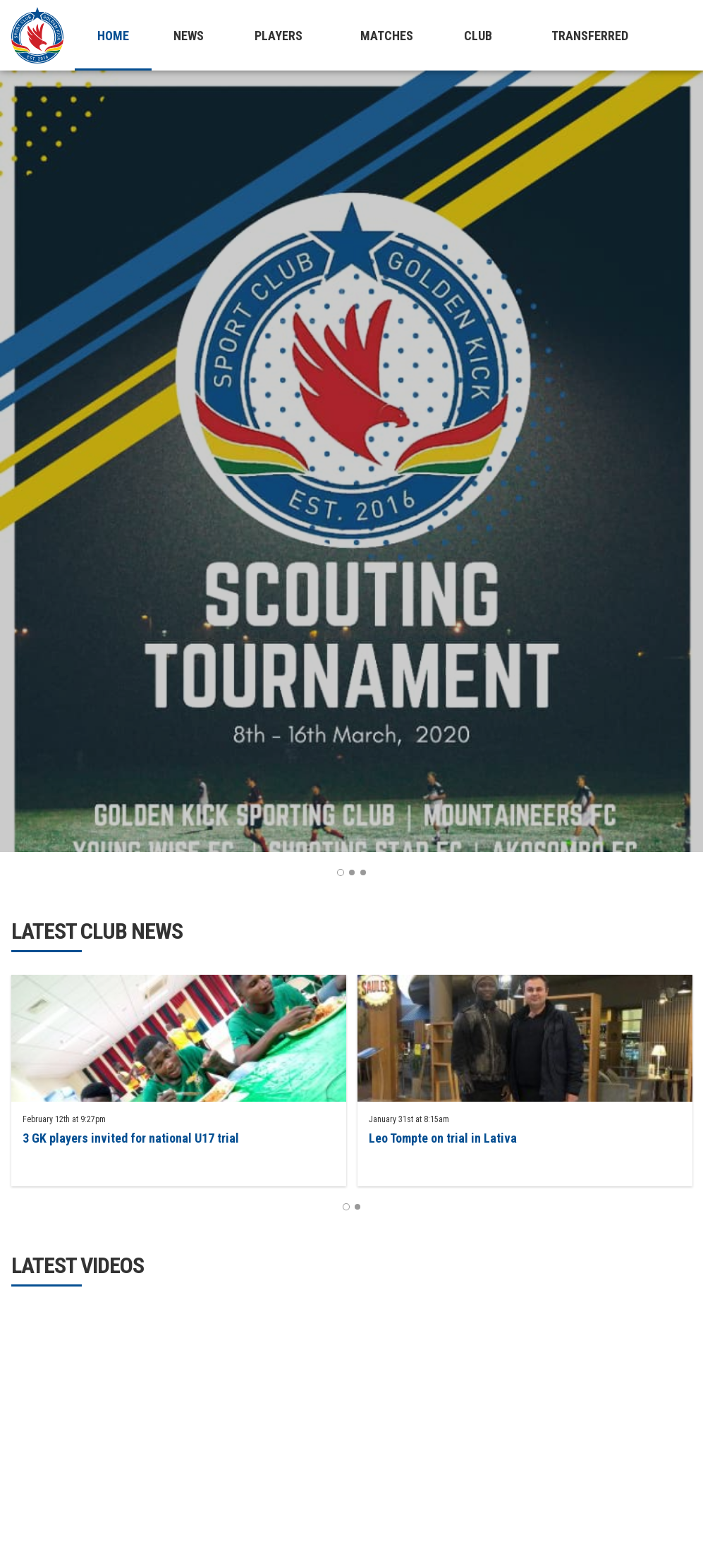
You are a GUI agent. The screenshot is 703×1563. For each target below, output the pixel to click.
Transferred (589, 35)
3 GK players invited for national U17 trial (131, 1138)
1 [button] (340, 872)
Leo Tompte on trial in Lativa (443, 1138)
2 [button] (352, 872)
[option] (351, 461)
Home (113, 35)
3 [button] (363, 872)
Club (478, 35)
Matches (386, 35)
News (188, 35)
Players (278, 35)
